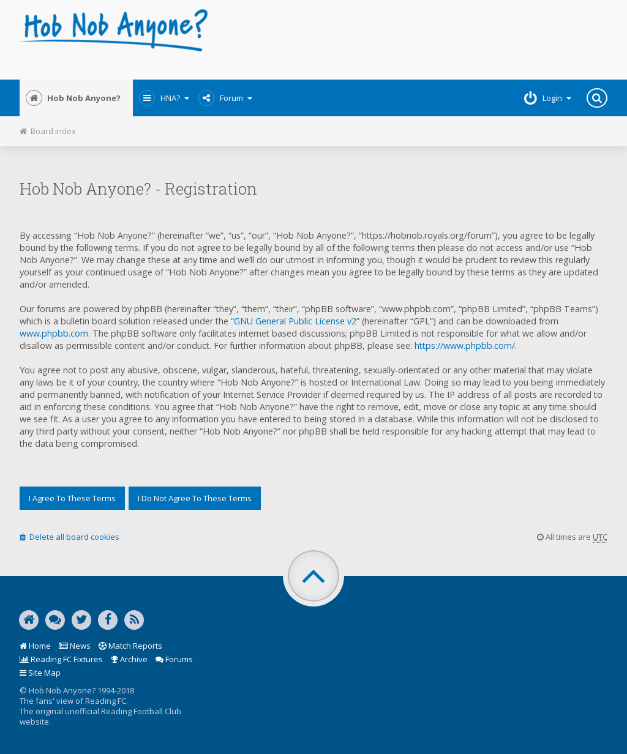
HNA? (164, 98)
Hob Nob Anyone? (73, 98)
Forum (225, 98)
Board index (48, 130)
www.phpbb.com (54, 333)
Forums (174, 659)
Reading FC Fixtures (61, 659)
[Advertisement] (413, 39)
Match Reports (130, 645)
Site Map (40, 672)
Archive (129, 659)
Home (35, 645)
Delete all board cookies (69, 536)
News (75, 645)
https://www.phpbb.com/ (465, 345)
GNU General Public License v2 (295, 321)
